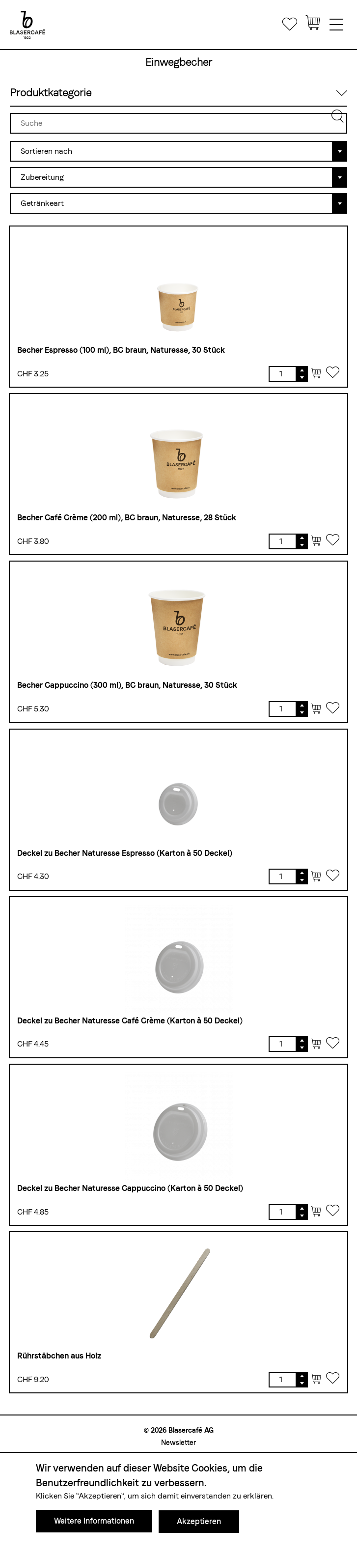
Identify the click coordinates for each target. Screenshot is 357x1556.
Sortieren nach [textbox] (46, 151)
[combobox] (178, 150)
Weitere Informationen (94, 1522)
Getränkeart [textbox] (42, 203)
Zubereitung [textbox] (42, 177)
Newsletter (178, 1442)
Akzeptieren (199, 1522)
